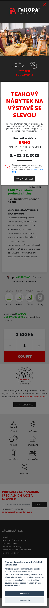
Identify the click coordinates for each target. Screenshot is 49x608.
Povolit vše (24, 593)
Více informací (24, 179)
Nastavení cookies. (13, 586)
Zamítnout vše (24, 600)
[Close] (45, 4)
